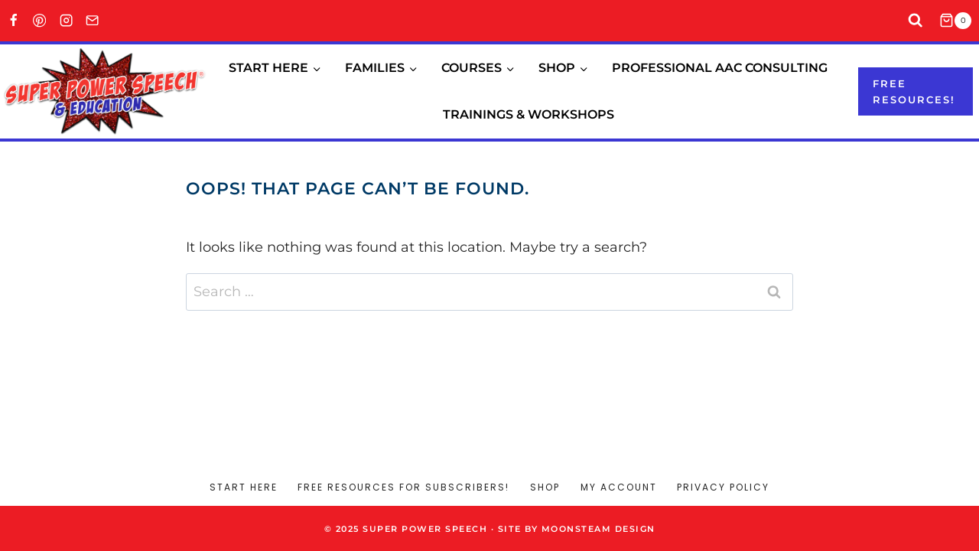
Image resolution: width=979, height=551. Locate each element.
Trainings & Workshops (528, 114)
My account (619, 487)
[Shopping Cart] (959, 21)
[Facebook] (13, 21)
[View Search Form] (916, 21)
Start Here (244, 487)
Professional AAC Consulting (720, 67)
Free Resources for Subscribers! (403, 487)
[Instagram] (66, 21)
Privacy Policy (723, 487)
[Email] (93, 21)
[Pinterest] (40, 21)
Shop (545, 487)
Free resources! (914, 91)
